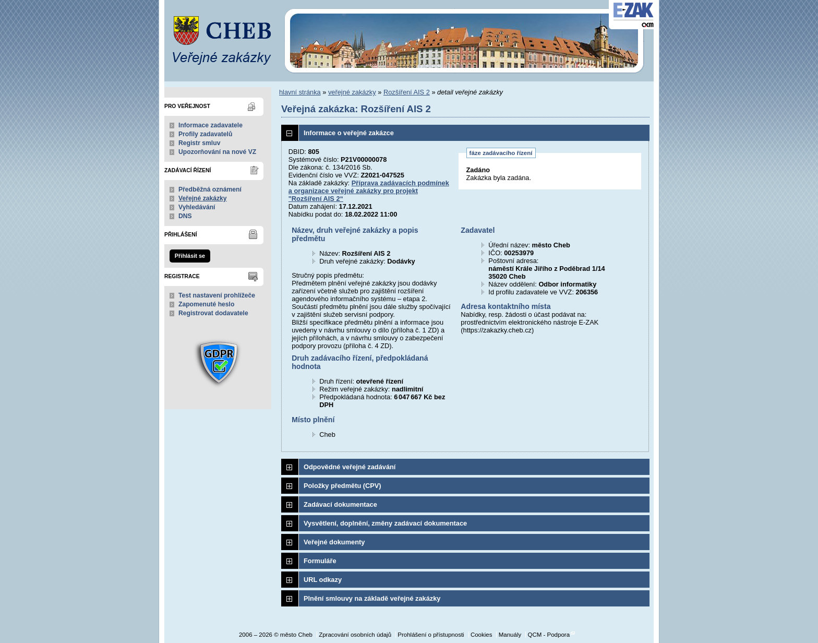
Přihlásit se (190, 256)
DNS (185, 216)
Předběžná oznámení (210, 189)
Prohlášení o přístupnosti (431, 635)
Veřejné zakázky (202, 198)
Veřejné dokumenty (334, 542)
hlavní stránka (300, 92)
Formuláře (320, 561)
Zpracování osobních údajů (355, 635)
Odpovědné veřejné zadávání (349, 467)
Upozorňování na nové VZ (217, 152)
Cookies (481, 635)
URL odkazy (323, 580)
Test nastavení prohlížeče (216, 295)
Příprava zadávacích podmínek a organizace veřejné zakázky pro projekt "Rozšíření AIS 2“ (368, 191)
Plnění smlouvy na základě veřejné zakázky (372, 598)
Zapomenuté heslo (206, 304)
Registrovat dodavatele (213, 313)
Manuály (510, 635)
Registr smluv (199, 143)
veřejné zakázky (352, 92)
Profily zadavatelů (205, 134)
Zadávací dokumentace (340, 504)
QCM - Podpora (548, 635)
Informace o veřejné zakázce (349, 133)
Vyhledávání (196, 207)
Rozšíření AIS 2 (406, 92)
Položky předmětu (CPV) (342, 486)
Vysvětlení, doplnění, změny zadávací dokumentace (385, 523)
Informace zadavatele (210, 125)
